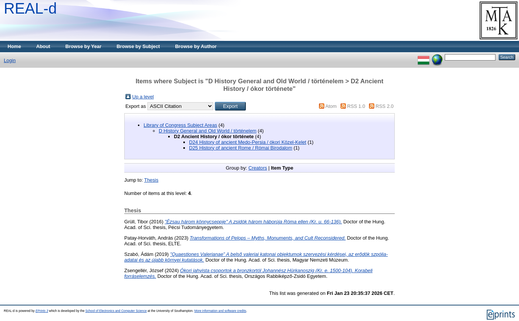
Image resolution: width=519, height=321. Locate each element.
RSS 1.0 (356, 106)
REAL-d (30, 8)
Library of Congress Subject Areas (180, 125)
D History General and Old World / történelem (207, 131)
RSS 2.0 (384, 106)
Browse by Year (84, 46)
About (43, 46)
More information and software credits (220, 311)
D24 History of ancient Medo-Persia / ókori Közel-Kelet (247, 142)
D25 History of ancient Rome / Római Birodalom (240, 148)
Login (10, 60)
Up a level (143, 97)
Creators (258, 168)
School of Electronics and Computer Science (116, 311)
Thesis (151, 180)
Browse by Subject (138, 46)
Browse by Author (196, 46)
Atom (331, 106)
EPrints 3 (42, 311)
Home (14, 46)
